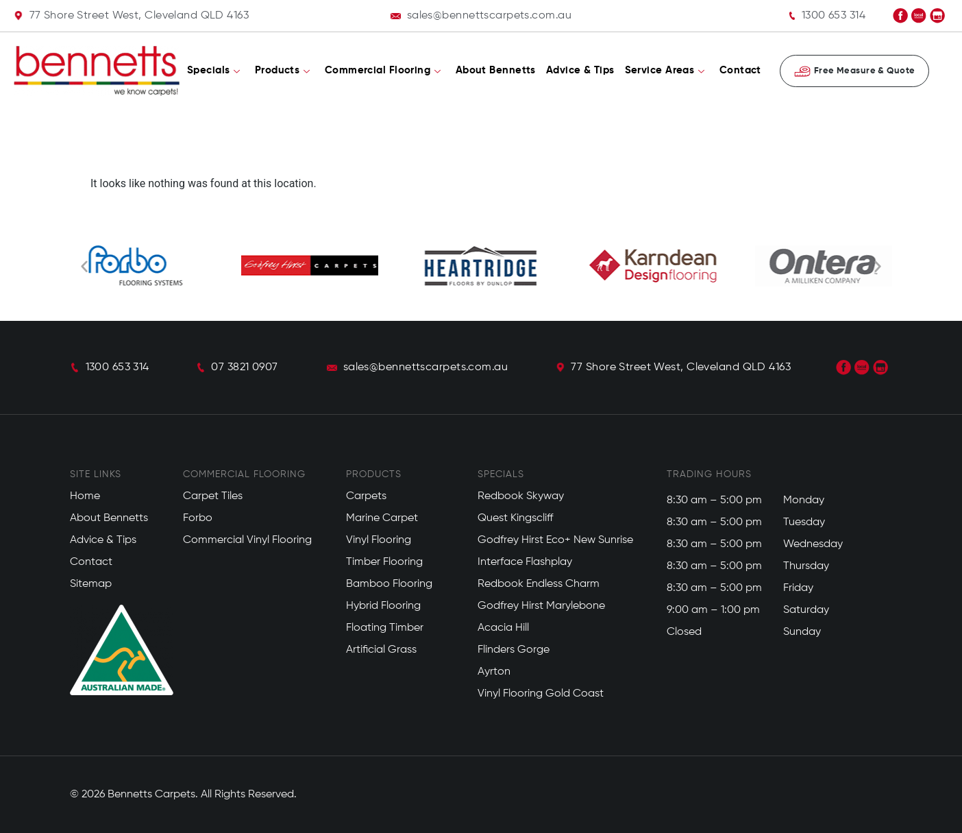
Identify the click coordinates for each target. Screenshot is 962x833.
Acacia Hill (503, 628)
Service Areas (665, 71)
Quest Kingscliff (515, 518)
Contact (740, 70)
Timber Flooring (384, 562)
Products (282, 71)
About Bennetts (496, 70)
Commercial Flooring (383, 71)
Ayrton (494, 671)
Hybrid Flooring (383, 606)
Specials (214, 71)
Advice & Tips (580, 70)
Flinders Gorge (514, 649)
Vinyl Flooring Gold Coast (541, 693)
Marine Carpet (382, 518)
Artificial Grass (381, 649)
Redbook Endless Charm (539, 584)
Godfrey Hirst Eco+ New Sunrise (555, 540)
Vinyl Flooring (378, 540)
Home (85, 496)
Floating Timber (384, 628)
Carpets (366, 496)
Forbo (197, 518)
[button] (84, 266)
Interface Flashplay (525, 562)
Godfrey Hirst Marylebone (541, 606)
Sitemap (91, 584)
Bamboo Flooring (389, 584)
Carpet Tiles (213, 496)
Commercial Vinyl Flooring (247, 540)
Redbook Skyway (521, 496)
